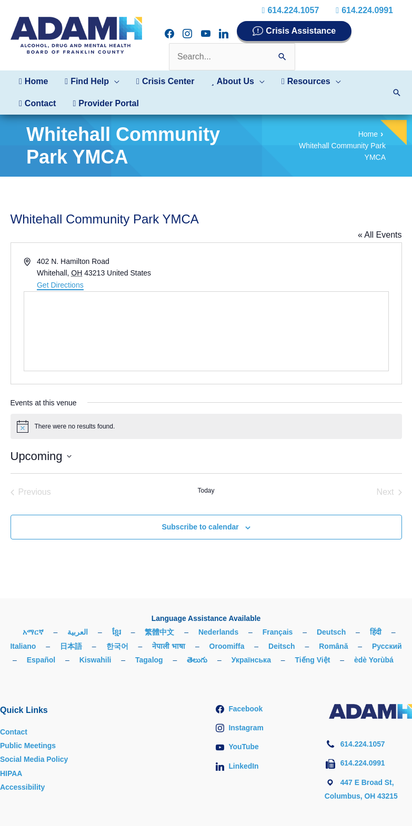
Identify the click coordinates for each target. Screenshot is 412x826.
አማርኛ (33, 632)
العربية (77, 632)
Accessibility (22, 787)
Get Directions (60, 285)
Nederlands (218, 632)
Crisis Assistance (301, 30)
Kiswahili (95, 660)
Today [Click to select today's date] (205, 490)
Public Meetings (28, 745)
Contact (13, 732)
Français (278, 632)
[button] (92, 81)
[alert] (206, 426)
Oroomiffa (227, 646)
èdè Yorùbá (374, 660)
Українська (251, 660)
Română (333, 646)
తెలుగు (197, 660)
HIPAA (11, 773)
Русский (387, 646)
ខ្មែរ (116, 632)
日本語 (71, 646)
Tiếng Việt (312, 660)
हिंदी (375, 632)
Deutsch (331, 632)
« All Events (380, 234)
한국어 (117, 646)
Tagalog (149, 660)
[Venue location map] (206, 331)
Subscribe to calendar (200, 527)
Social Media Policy (34, 759)
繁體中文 (159, 632)
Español (41, 660)
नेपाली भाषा (168, 646)
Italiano (23, 646)
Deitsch (281, 646)
